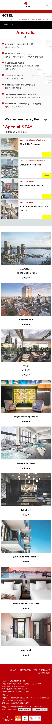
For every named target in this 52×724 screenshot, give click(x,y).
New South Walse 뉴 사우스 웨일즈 (20, 44)
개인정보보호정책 (43, 673)
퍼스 (6, 107)
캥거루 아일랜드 (34, 97)
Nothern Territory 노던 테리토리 (20, 85)
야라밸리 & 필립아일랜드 (35, 56)
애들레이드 (9, 97)
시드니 (7, 47)
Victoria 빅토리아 (12, 53)
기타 (21, 78)
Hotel (18, 19)
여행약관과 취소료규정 (42, 670)
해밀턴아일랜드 (11, 69)
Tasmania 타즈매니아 (14, 75)
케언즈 (37, 66)
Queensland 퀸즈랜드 (14, 63)
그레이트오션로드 (18, 56)
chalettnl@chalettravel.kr (18, 706)
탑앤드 (18, 88)
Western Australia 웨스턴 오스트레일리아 (23, 103)
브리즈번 (8, 66)
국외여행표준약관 (25, 670)
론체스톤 (15, 78)
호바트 (7, 78)
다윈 (13, 88)
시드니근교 (16, 47)
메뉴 (8, 24)
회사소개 (13, 670)
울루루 (7, 88)
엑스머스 (21, 107)
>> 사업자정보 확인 (24, 709)
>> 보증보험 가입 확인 (39, 709)
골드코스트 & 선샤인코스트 (23, 66)
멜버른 (7, 56)
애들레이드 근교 (21, 97)
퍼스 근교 (13, 107)
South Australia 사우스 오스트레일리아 (22, 94)
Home (12, 19)
